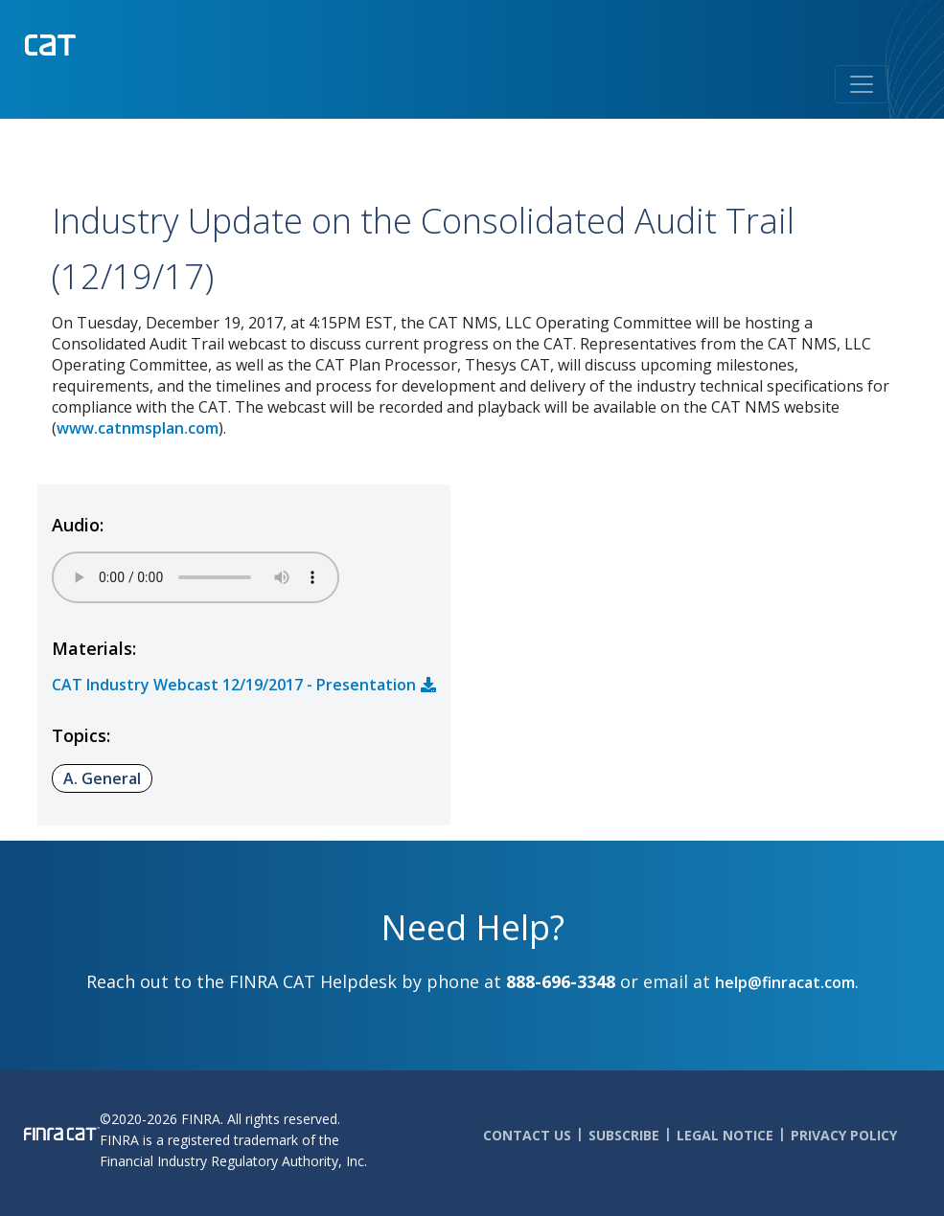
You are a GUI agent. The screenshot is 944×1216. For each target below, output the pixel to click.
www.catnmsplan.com (138, 428)
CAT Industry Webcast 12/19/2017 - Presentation (234, 684)
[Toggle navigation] (861, 84)
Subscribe (623, 1135)
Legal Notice (725, 1135)
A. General (102, 778)
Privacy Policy (844, 1135)
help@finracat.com (785, 982)
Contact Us (527, 1135)
